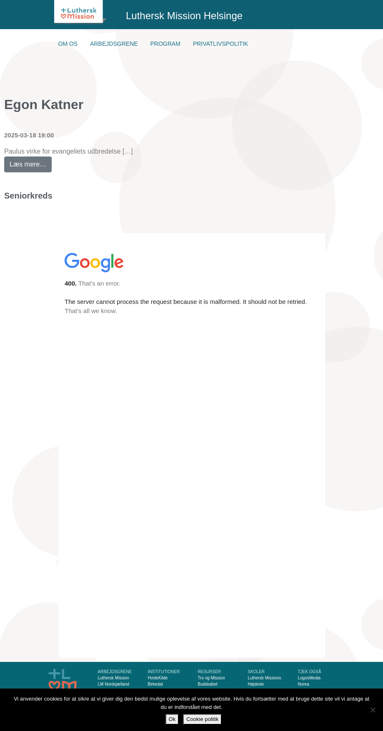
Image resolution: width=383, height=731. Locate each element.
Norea (303, 684)
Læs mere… (31, 162)
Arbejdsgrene (114, 43)
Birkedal (155, 684)
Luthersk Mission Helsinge (184, 15)
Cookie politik (202, 719)
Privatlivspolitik (220, 43)
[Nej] (372, 710)
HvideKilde (158, 678)
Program (165, 43)
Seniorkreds (28, 195)
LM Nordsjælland (114, 684)
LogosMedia (309, 678)
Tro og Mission (211, 678)
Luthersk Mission (113, 678)
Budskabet (208, 684)
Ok (172, 719)
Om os (68, 43)
